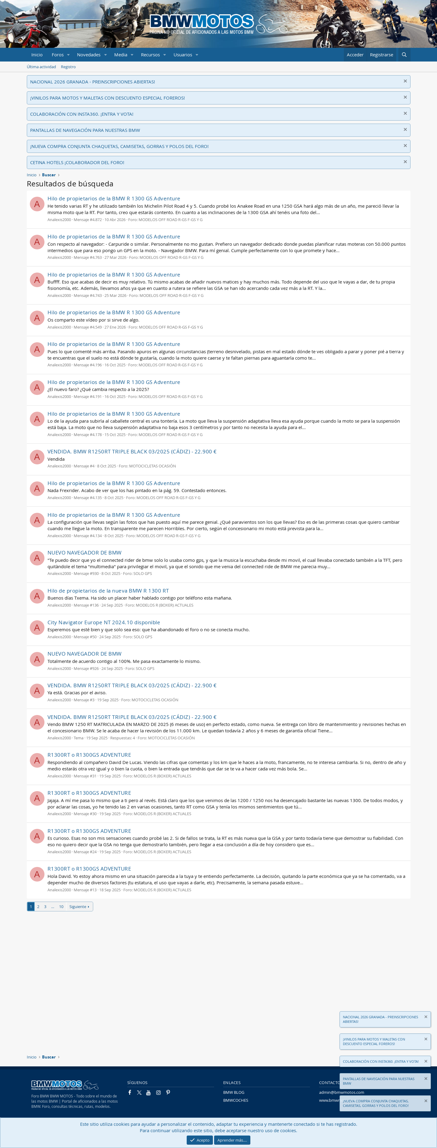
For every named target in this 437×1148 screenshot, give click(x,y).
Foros (58, 54)
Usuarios (183, 54)
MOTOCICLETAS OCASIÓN (152, 466)
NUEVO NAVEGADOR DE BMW (85, 552)
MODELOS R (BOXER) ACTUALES (164, 605)
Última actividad (41, 66)
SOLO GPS (142, 573)
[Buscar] (404, 55)
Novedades (88, 54)
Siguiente (77, 906)
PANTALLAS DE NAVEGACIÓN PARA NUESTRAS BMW (85, 130)
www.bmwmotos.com (339, 1100)
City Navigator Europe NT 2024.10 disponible (104, 622)
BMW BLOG (233, 1092)
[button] (68, 55)
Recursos (150, 54)
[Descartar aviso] (404, 82)
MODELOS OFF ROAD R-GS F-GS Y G (171, 219)
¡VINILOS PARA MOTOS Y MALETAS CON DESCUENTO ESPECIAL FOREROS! (107, 98)
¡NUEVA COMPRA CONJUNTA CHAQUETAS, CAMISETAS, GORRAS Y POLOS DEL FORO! (119, 146)
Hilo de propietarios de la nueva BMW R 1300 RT (108, 590)
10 (61, 906)
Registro (68, 66)
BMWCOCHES (235, 1100)
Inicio (37, 54)
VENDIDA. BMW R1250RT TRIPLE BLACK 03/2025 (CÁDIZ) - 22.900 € (132, 451)
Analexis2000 (59, 219)
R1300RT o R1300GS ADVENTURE (89, 754)
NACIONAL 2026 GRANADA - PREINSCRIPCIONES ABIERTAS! (92, 82)
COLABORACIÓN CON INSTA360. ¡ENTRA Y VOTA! (81, 114)
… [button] (52, 906)
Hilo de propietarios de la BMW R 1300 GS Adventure (114, 198)
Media (120, 54)
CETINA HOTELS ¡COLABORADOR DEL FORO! (77, 162)
